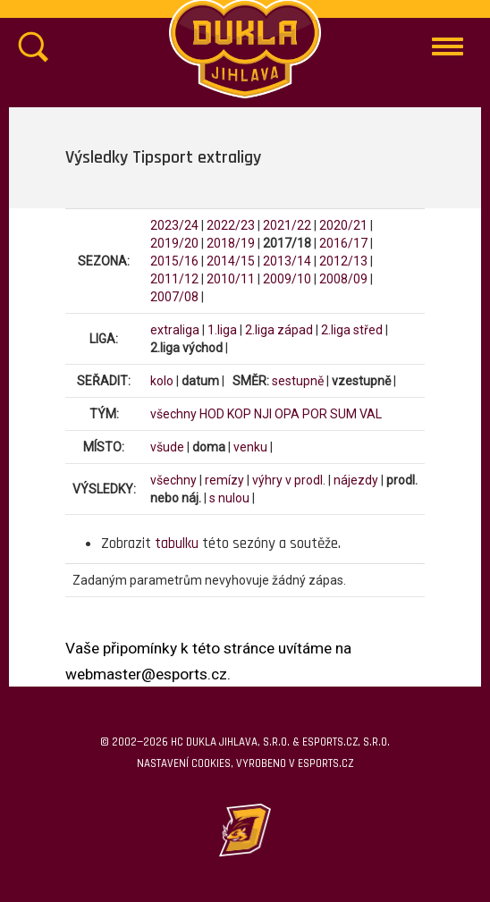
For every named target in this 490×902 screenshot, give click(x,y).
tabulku (177, 543)
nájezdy (356, 480)
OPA (287, 414)
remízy (224, 480)
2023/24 (174, 225)
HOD (211, 414)
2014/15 (231, 261)
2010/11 (231, 279)
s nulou (229, 498)
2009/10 (287, 279)
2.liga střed (352, 330)
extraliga (174, 330)
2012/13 (343, 261)
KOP (239, 414)
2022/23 (231, 225)
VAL (370, 414)
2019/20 (174, 243)
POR (314, 414)
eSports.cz (325, 763)
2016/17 (343, 243)
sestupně (298, 381)
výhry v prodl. (288, 480)
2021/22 (287, 225)
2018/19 (231, 243)
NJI (263, 414)
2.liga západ (279, 330)
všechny (173, 414)
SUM (343, 414)
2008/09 (343, 279)
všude (167, 447)
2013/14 (287, 261)
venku (250, 447)
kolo (161, 381)
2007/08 (174, 297)
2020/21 (343, 225)
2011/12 (174, 279)
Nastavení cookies (184, 763)
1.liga (222, 330)
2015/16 (174, 261)
